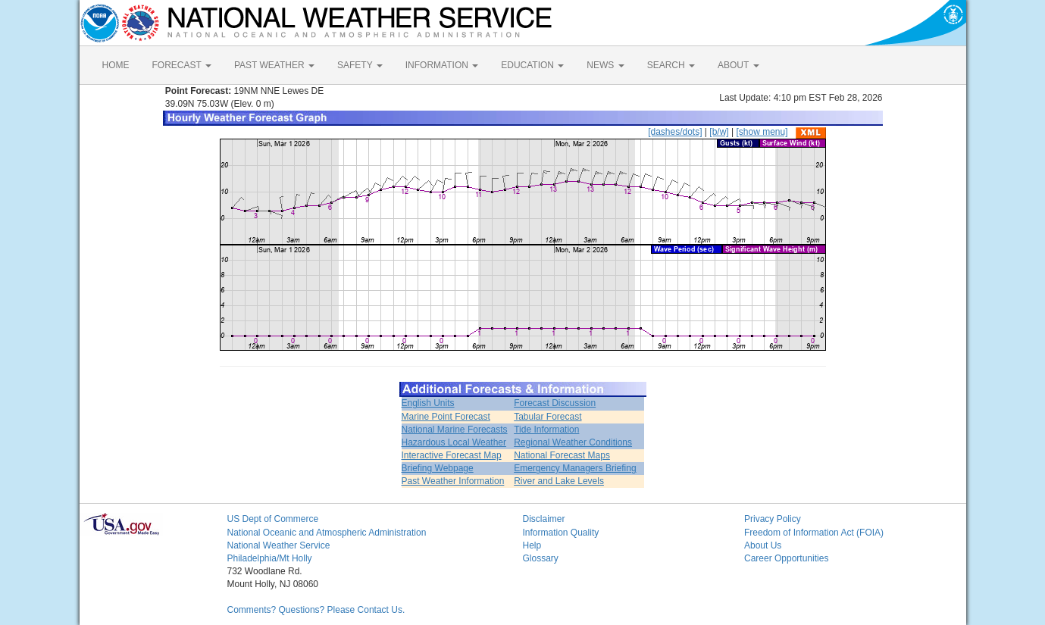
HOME (116, 65)
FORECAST (181, 65)
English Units (428, 403)
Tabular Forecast (547, 416)
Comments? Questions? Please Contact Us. (316, 610)
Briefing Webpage (438, 468)
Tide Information (546, 429)
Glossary (540, 558)
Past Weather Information (453, 481)
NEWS (605, 65)
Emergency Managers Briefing (575, 468)
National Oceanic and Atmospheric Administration (327, 532)
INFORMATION (441, 65)
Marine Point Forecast (446, 416)
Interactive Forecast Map (452, 455)
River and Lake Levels (559, 481)
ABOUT (738, 65)
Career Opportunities (786, 558)
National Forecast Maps (562, 455)
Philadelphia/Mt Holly (269, 558)
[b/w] (718, 132)
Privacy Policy (772, 519)
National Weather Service (278, 545)
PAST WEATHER (274, 65)
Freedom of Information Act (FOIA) (814, 532)
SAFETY (360, 65)
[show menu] (761, 132)
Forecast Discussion (555, 403)
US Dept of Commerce (273, 519)
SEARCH (671, 65)
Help (532, 545)
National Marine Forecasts (455, 429)
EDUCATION (532, 65)
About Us (762, 545)
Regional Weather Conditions (573, 442)
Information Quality (561, 532)
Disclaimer (544, 519)
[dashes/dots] (675, 132)
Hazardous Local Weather (454, 442)
